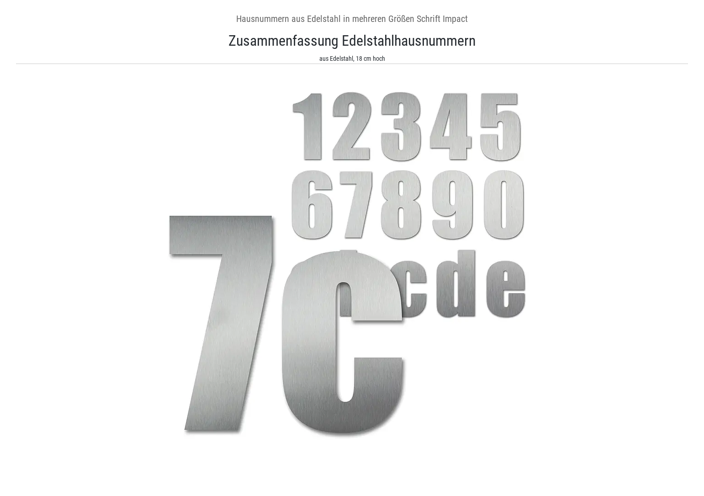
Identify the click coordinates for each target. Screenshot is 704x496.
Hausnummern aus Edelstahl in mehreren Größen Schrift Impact (352, 18)
